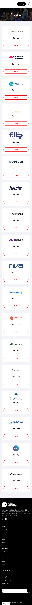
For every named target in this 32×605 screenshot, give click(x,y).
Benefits (4, 573)
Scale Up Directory (6, 580)
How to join (4, 577)
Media (3, 561)
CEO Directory (5, 583)
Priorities (4, 551)
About (4, 526)
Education (4, 555)
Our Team (4, 536)
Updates (4, 558)
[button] (28, 4)
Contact (3, 542)
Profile (16, 45)
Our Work (5, 548)
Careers (3, 539)
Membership (6, 570)
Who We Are (5, 529)
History (3, 533)
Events (3, 564)
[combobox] (6, 603)
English (4, 603)
